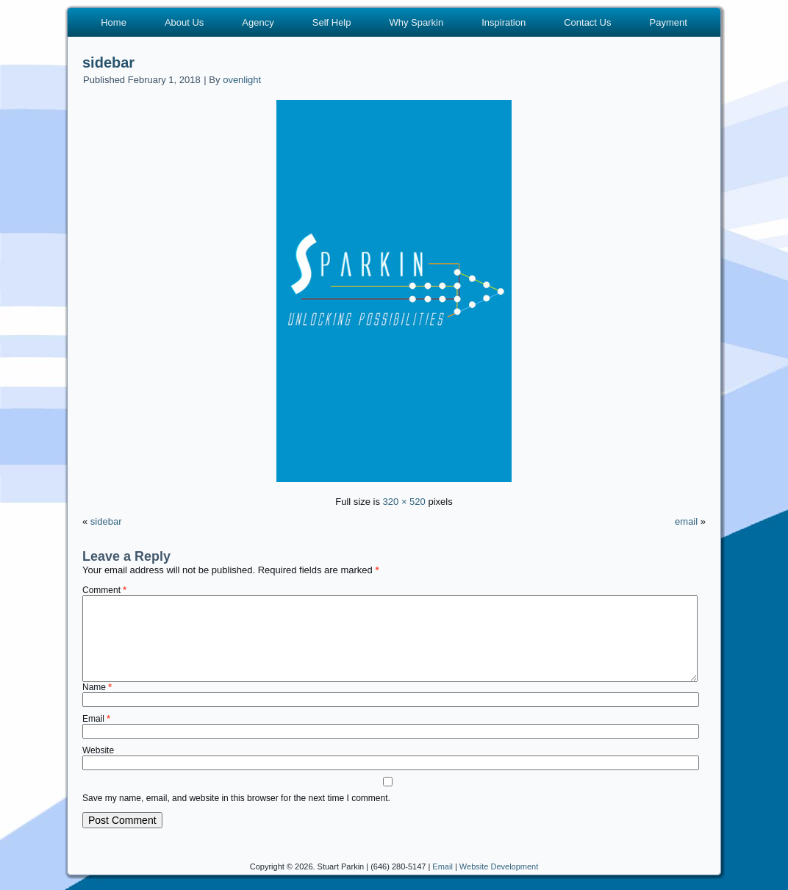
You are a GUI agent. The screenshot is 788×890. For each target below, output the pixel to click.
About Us (184, 22)
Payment (668, 22)
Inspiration (503, 22)
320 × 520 (404, 501)
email (686, 521)
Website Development (498, 866)
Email (96, 719)
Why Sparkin (416, 22)
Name (97, 687)
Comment (104, 590)
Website (98, 750)
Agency (257, 22)
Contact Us (587, 22)
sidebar (108, 62)
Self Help (331, 22)
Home (113, 22)
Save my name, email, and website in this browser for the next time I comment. (236, 798)
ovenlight (242, 79)
